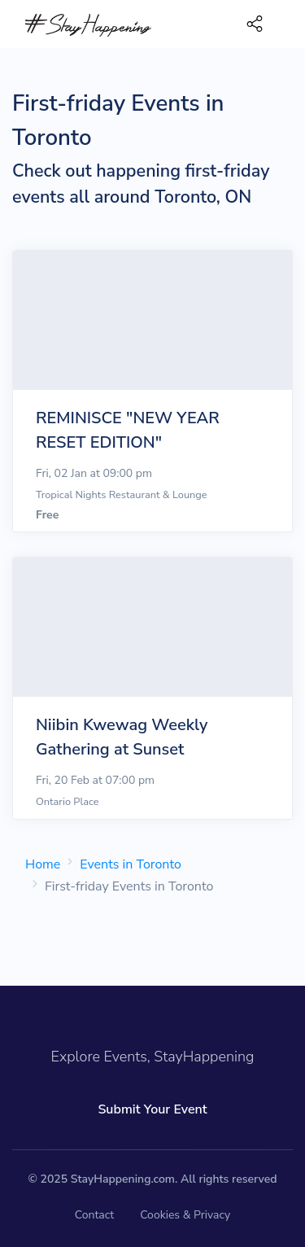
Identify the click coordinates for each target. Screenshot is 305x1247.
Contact (94, 1215)
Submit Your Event (152, 1109)
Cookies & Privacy (185, 1215)
